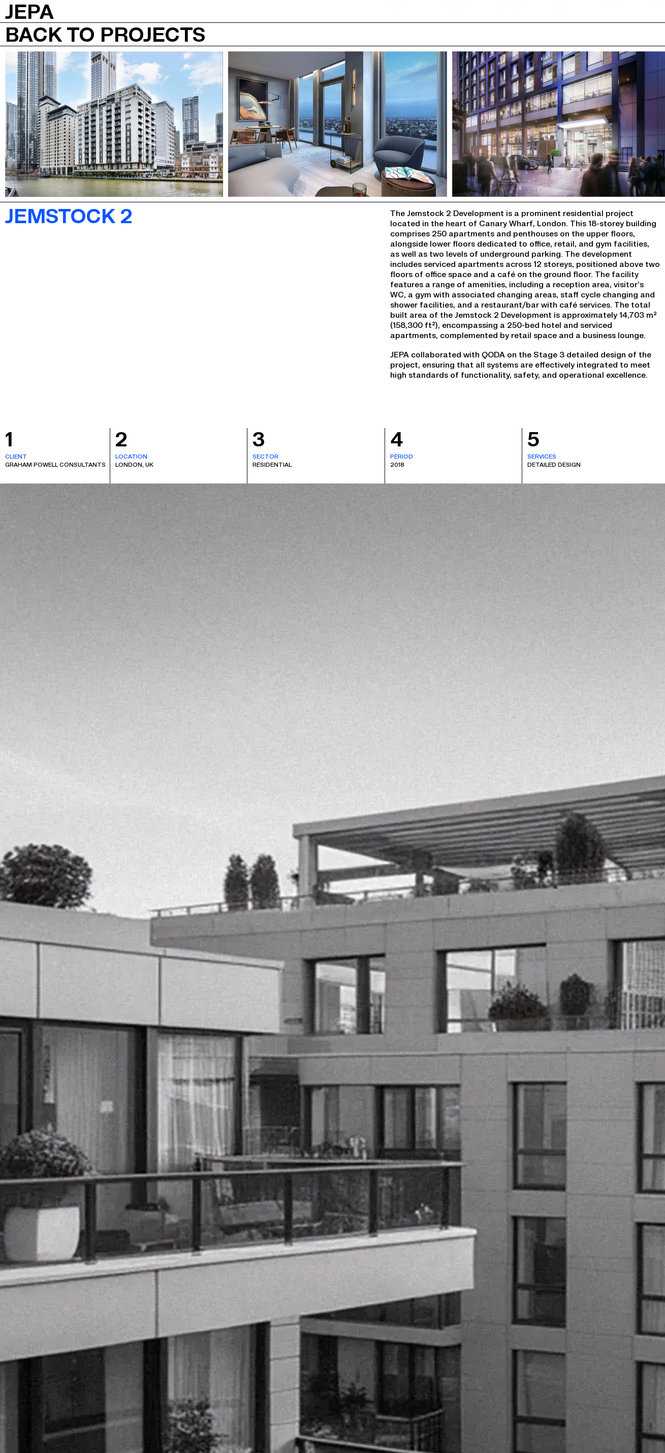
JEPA (29, 10)
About (398, 7)
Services (510, 7)
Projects (457, 7)
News (559, 7)
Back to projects (105, 34)
